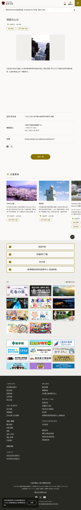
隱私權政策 (45, 440)
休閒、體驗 (9, 427)
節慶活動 (9, 446)
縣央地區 (9, 390)
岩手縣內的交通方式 (13, 458)
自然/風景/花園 (22, 28)
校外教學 (45, 424)
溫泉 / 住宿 (10, 434)
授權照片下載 (46, 406)
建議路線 (9, 412)
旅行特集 (9, 409)
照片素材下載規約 (48, 409)
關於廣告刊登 (70, 282)
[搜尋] (65, 3)
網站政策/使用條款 (48, 436)
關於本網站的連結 (48, 433)
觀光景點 (11, 28)
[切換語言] (70, 3)
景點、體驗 (10, 421)
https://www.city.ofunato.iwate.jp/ (40, 139)
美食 (7, 431)
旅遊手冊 (45, 402)
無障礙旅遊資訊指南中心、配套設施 (53, 415)
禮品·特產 (9, 437)
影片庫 (44, 412)
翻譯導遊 (45, 390)
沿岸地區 (9, 396)
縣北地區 (9, 400)
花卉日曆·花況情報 (12, 415)
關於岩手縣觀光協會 (40, 492)
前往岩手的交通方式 (13, 455)
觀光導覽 (45, 387)
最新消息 (45, 430)
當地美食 (76, 226)
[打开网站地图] (78, 3)
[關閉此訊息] (74, 10)
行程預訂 (9, 440)
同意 (32, 502)
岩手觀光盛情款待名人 (49, 393)
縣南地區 (9, 393)
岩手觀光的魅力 (11, 387)
